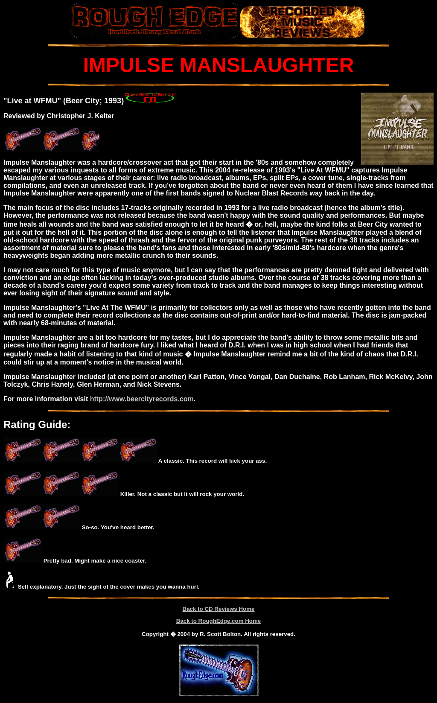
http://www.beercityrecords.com (142, 399)
